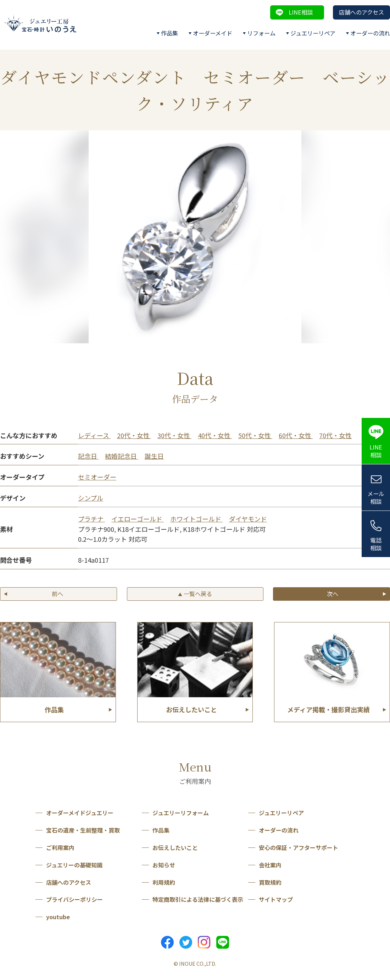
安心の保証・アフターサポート (298, 847)
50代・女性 (255, 435)
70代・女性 (335, 435)
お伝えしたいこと (175, 847)
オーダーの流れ (370, 33)
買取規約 (270, 882)
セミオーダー (97, 476)
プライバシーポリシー (74, 899)
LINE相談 (301, 12)
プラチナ (91, 518)
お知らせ (163, 865)
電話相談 (375, 544)
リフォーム (261, 33)
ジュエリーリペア (312, 33)
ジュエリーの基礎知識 (74, 865)
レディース (94, 435)
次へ (332, 593)
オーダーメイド (212, 33)
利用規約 (163, 882)
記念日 (88, 455)
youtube (58, 916)
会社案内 (270, 865)
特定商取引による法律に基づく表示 (197, 899)
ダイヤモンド (248, 518)
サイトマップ (276, 899)
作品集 (169, 33)
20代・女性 (134, 435)
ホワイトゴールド (196, 518)
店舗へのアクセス (361, 12)
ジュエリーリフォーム (180, 812)
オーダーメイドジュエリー (79, 812)
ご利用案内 (60, 847)
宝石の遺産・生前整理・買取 (83, 830)
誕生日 (154, 455)
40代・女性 (215, 435)
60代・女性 (296, 435)
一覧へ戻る (195, 593)
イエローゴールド (137, 518)
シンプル (90, 497)
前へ (57, 593)
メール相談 (375, 497)
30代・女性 (174, 435)
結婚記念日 (121, 455)
